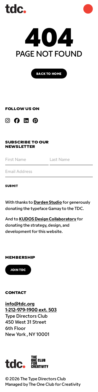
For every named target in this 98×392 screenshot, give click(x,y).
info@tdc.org (19, 303)
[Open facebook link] (17, 120)
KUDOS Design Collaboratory (47, 218)
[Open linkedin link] (26, 120)
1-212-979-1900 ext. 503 (31, 309)
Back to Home (49, 73)
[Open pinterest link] (35, 120)
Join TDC (18, 270)
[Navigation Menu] (88, 9)
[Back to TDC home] (15, 8)
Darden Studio (48, 202)
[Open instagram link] (7, 120)
